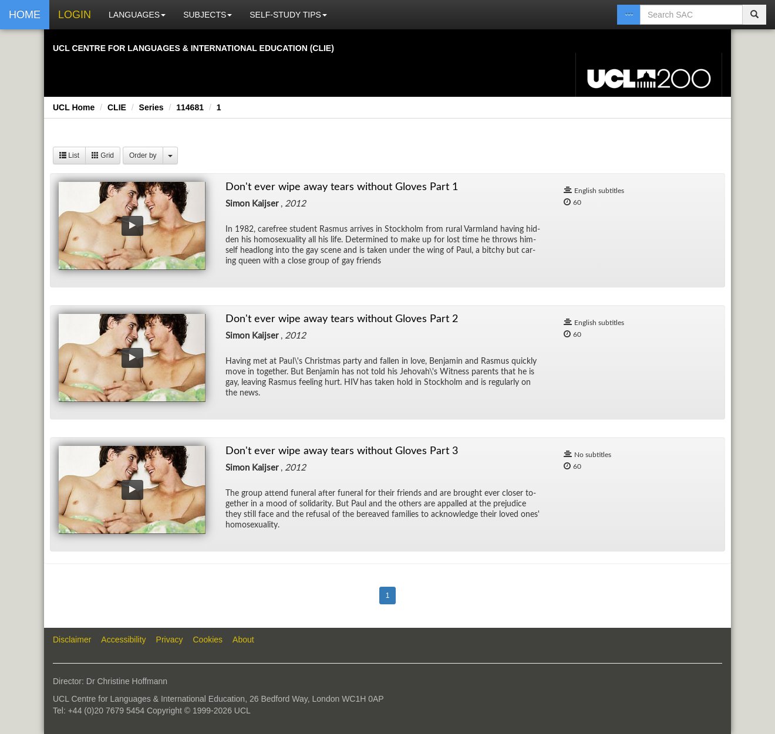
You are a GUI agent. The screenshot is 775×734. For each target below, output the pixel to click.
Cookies (208, 639)
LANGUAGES (137, 14)
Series (151, 107)
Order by (143, 155)
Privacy (169, 639)
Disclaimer (72, 639)
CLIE (116, 107)
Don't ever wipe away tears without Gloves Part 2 (341, 319)
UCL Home (74, 107)
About (243, 639)
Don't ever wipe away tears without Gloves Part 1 (341, 187)
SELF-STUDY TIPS (288, 14)
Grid (103, 155)
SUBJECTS (207, 14)
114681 (190, 107)
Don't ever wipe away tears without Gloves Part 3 (341, 451)
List (69, 155)
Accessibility (123, 639)
